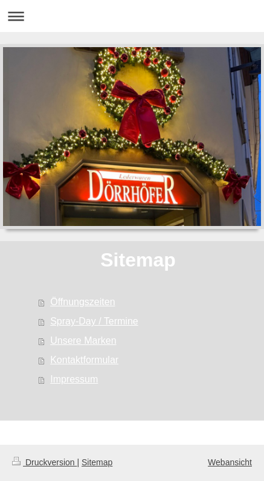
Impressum (74, 379)
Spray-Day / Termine (94, 321)
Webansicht (230, 462)
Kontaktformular (84, 360)
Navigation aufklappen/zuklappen (132, 16)
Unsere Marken (83, 340)
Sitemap (97, 462)
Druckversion (44, 462)
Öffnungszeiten (82, 302)
